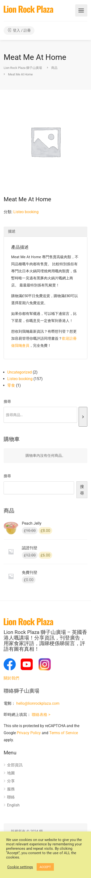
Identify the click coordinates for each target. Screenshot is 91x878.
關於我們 (11, 678)
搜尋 (7, 401)
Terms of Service (63, 733)
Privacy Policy (29, 733)
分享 (11, 781)
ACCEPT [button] (45, 867)
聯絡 (11, 797)
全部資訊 (15, 765)
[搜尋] (83, 417)
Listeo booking (26, 212)
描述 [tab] (11, 231)
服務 (11, 789)
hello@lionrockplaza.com (37, 703)
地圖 (11, 773)
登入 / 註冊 (19, 30)
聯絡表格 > (41, 714)
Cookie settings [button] (20, 867)
